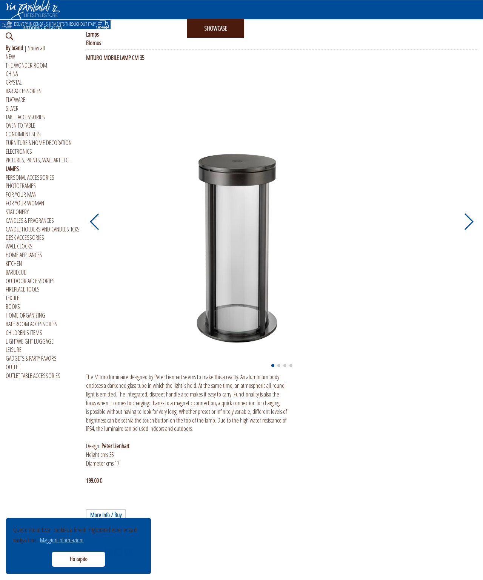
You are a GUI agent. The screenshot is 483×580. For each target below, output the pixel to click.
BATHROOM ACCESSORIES (31, 324)
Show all (36, 48)
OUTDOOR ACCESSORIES (30, 281)
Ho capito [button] (79, 559)
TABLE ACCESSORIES (25, 117)
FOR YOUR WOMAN (25, 203)
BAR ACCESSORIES (24, 91)
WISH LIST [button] (106, 28)
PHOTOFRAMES (21, 186)
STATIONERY (17, 212)
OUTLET (13, 367)
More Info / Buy (106, 515)
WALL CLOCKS (19, 246)
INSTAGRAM (273, 28)
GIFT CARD (160, 28)
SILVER (12, 108)
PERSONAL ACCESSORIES (30, 177)
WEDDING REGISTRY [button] (42, 28)
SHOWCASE (215, 28)
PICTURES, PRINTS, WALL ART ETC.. (38, 160)
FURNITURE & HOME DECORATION (39, 143)
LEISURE (14, 350)
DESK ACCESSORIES (25, 237)
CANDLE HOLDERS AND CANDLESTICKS (43, 229)
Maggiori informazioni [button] (61, 540)
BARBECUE (16, 272)
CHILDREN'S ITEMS (24, 333)
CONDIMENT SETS (23, 134)
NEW (10, 56)
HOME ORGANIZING (25, 315)
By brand (14, 48)
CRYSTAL (14, 82)
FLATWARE (15, 100)
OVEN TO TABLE (20, 125)
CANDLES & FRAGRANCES (30, 220)
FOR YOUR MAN (21, 194)
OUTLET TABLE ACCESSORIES (33, 376)
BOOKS (13, 306)
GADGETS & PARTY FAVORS (31, 358)
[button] (95, 221)
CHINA (12, 73)
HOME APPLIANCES (24, 255)
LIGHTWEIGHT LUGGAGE (30, 341)
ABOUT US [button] (328, 28)
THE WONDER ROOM (26, 65)
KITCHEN (14, 263)
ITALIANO (380, 28)
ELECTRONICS (19, 151)
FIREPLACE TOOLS (23, 289)
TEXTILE (12, 298)
